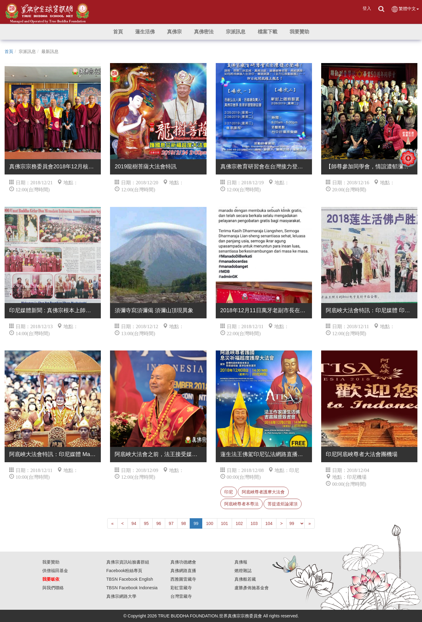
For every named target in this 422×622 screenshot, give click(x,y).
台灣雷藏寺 (181, 596)
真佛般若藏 (245, 579)
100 (209, 523)
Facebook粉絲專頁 (124, 570)
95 (146, 523)
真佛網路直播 (183, 570)
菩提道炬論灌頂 (283, 503)
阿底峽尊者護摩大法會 (263, 491)
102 (239, 523)
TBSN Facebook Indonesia (132, 587)
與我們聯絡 (53, 587)
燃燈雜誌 (243, 570)
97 (171, 523)
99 (196, 523)
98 (183, 523)
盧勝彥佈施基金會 (251, 587)
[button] (145, 31)
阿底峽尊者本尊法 (241, 503)
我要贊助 (50, 562)
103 (253, 523)
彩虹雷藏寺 (181, 587)
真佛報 (240, 562)
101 (224, 523)
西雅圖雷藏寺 (183, 579)
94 (133, 523)
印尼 (228, 491)
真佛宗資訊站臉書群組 (127, 562)
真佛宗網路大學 (121, 596)
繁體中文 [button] (405, 9)
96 (158, 523)
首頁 (9, 51)
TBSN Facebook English (129, 579)
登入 (367, 8)
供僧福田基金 (55, 570)
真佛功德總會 (183, 562)
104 (268, 523)
